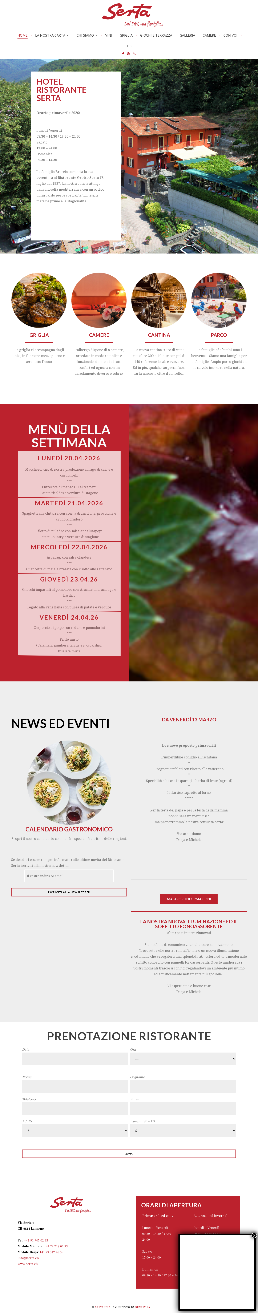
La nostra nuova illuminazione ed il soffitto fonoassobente (189, 924)
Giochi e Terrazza (156, 35)
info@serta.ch (28, 1258)
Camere (209, 35)
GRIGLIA (39, 335)
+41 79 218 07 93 (55, 1246)
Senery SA (142, 1307)
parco (219, 335)
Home (22, 36)
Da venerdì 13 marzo (189, 719)
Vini (108, 35)
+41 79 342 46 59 (51, 1252)
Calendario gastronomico (69, 829)
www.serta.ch (28, 1264)
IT (127, 46)
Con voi (230, 35)
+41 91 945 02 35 (35, 1240)
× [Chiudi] (254, 1235)
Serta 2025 (103, 1307)
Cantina (159, 335)
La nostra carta (50, 35)
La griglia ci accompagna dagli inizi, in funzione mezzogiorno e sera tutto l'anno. (39, 356)
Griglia (126, 35)
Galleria (187, 35)
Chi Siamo (85, 35)
